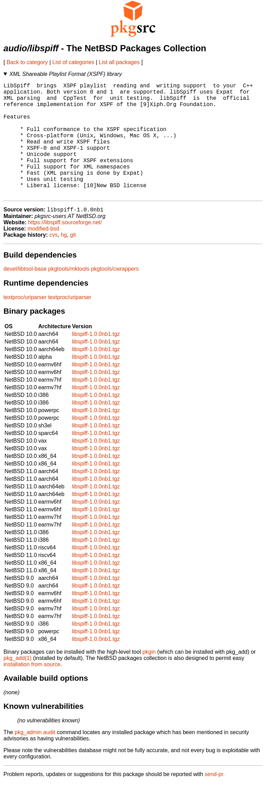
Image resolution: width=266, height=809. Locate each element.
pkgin (149, 678)
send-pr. (215, 800)
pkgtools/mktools (68, 295)
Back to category (27, 62)
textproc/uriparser (25, 323)
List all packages (119, 62)
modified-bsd (43, 255)
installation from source (32, 690)
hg (64, 261)
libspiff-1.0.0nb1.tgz (96, 360)
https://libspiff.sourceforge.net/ (65, 248)
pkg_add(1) (17, 684)
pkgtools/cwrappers (115, 295)
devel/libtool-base (25, 295)
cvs (54, 261)
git (73, 261)
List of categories (73, 62)
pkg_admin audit (35, 758)
